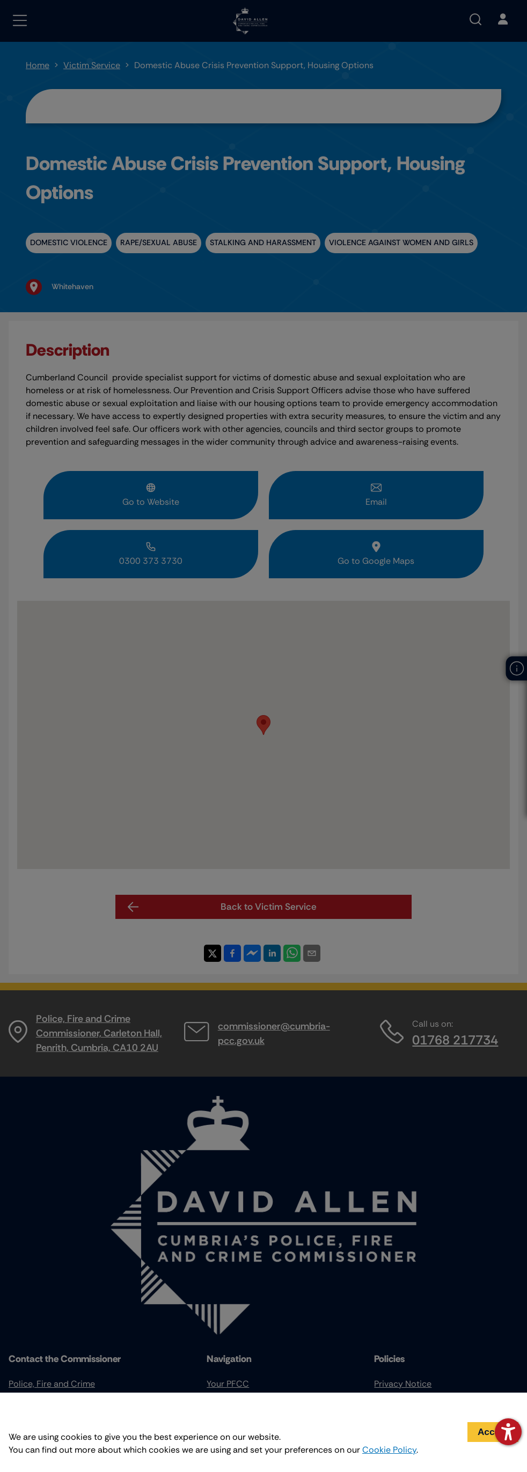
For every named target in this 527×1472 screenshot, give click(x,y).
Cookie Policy (389, 1449)
